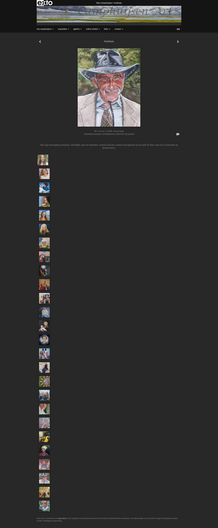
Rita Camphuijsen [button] (45, 29)
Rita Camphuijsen (104, 3)
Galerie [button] (77, 29)
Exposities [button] (63, 29)
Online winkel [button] (93, 29)
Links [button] (107, 29)
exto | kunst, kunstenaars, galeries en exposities (45, 3)
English (178, 29)
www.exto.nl (62, 518)
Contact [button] (119, 29)
